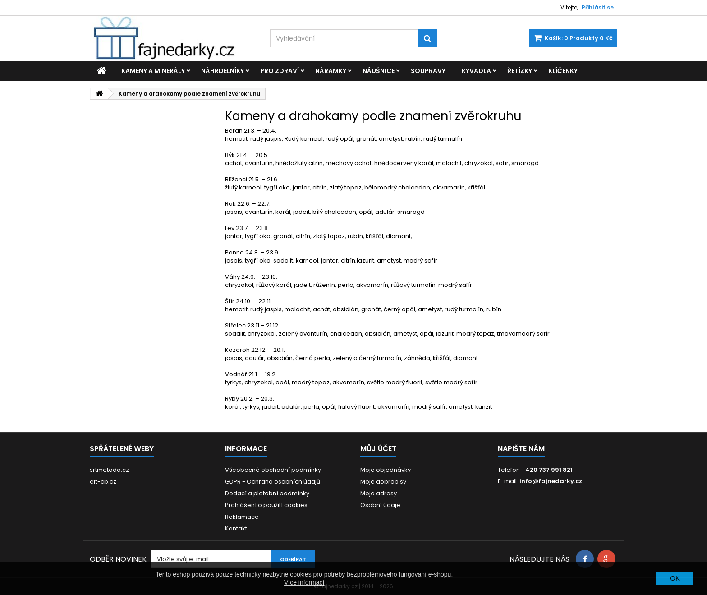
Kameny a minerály (153, 70)
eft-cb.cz (103, 481)
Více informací (304, 582)
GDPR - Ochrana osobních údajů (272, 481)
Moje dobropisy (383, 481)
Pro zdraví (279, 70)
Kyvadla (476, 70)
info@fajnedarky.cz (550, 481)
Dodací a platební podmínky (267, 493)
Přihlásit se (598, 7)
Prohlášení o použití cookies (266, 505)
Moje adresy (378, 493)
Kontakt (236, 528)
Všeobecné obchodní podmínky (273, 470)
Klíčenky (563, 70)
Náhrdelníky (222, 70)
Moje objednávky (385, 470)
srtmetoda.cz (109, 470)
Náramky (330, 70)
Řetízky (519, 70)
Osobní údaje (380, 505)
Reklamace (242, 516)
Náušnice (379, 70)
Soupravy (428, 70)
